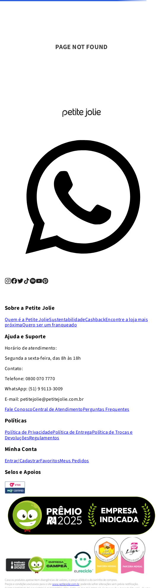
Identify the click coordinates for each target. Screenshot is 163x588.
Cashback (95, 319)
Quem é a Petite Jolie (27, 319)
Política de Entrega (72, 432)
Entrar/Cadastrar (22, 460)
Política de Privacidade (29, 432)
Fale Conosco (19, 409)
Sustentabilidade (67, 319)
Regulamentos (44, 438)
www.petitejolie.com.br (65, 584)
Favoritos (50, 460)
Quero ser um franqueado (49, 325)
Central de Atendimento (58, 409)
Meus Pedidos (74, 460)
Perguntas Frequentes (106, 409)
